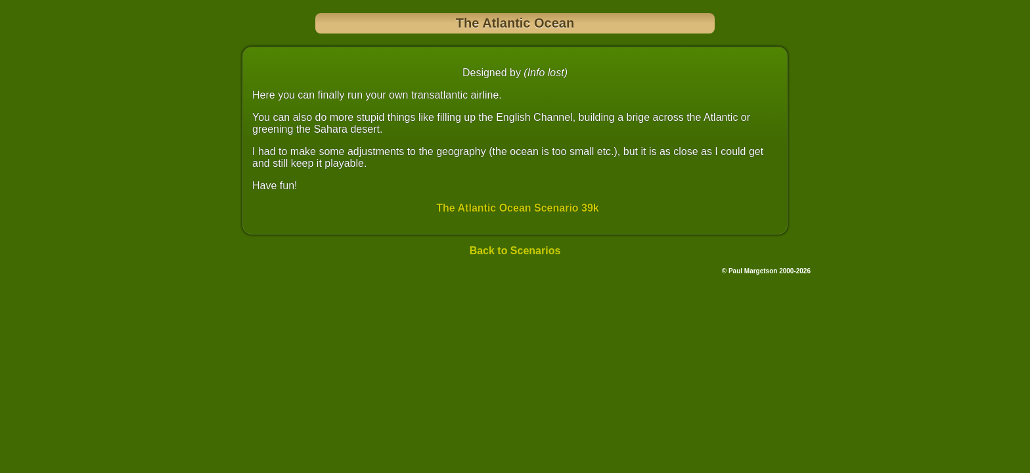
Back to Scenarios (515, 250)
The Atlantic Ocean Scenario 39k (517, 208)
